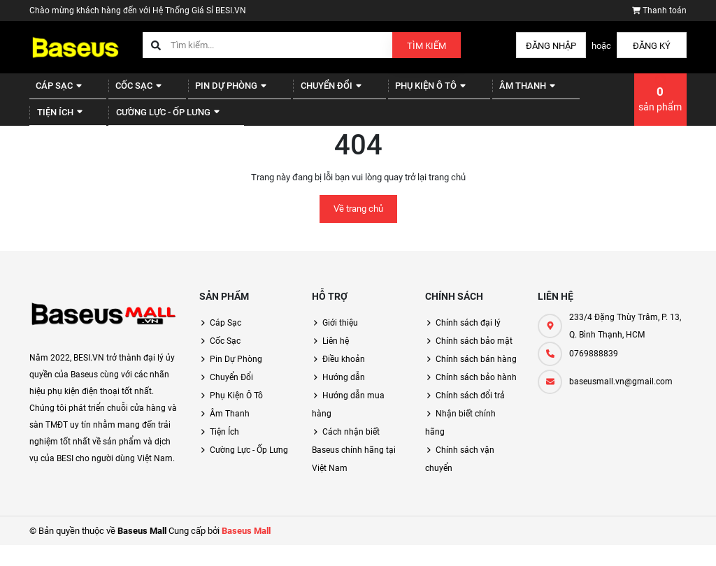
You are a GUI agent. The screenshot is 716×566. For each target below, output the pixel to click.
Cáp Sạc (53, 91)
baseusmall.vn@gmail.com (621, 402)
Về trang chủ (358, 229)
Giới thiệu (340, 344)
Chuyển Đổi (301, 91)
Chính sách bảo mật (474, 362)
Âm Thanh (480, 91)
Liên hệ (335, 362)
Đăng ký (652, 46)
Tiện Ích (556, 91)
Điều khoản (343, 380)
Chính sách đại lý (468, 344)
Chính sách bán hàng (476, 380)
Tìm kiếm (426, 46)
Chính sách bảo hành (476, 398)
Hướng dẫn (343, 398)
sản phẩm (660, 109)
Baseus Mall (246, 551)
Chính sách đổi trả (470, 416)
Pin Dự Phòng (210, 91)
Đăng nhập (551, 46)
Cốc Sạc (126, 91)
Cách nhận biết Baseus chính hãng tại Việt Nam (354, 471)
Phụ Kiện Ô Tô (392, 91)
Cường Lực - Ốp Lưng (93, 127)
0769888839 (593, 374)
